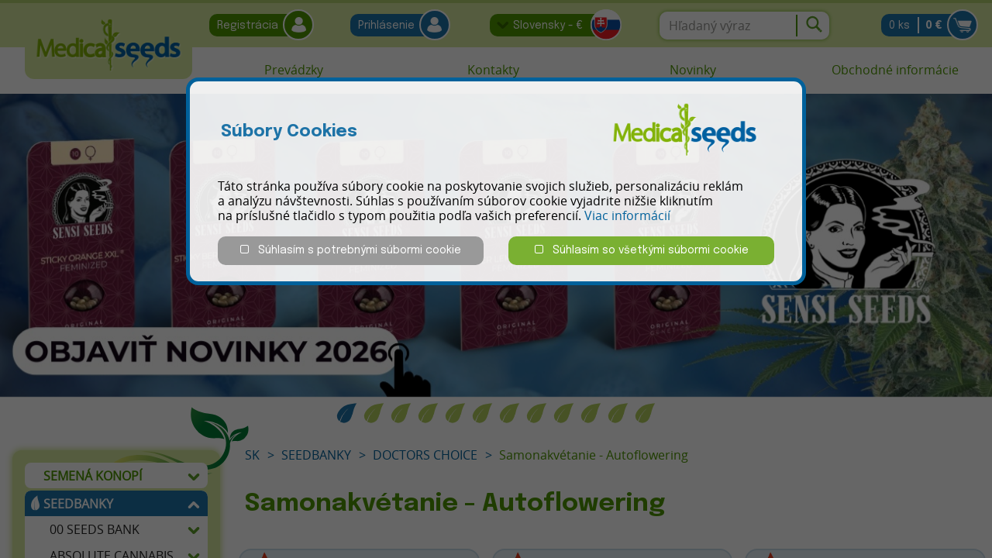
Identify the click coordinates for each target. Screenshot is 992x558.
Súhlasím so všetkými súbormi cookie (642, 250)
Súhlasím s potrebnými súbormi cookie (350, 250)
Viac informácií (627, 215)
